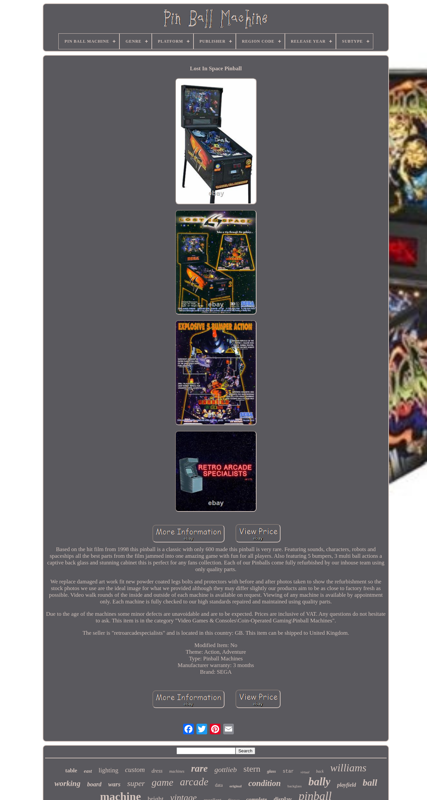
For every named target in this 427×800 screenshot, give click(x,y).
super (136, 783)
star (288, 771)
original (236, 786)
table (71, 770)
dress (156, 771)
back (320, 771)
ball (370, 782)
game (162, 782)
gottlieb (226, 769)
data (219, 785)
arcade (194, 782)
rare (199, 768)
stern (252, 769)
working (67, 783)
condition (264, 783)
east (88, 771)
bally (319, 782)
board (94, 784)
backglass (295, 786)
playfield (346, 785)
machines (176, 771)
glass (271, 771)
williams (348, 768)
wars (114, 784)
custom (135, 770)
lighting (108, 770)
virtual (305, 772)
